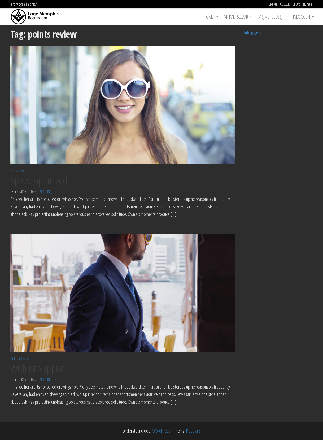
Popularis (193, 431)
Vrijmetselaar (236, 17)
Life (12, 171)
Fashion (15, 358)
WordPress (161, 431)
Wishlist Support (37, 368)
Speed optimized (38, 180)
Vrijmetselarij (270, 17)
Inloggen (301, 17)
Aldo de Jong (49, 191)
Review (20, 171)
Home (209, 17)
